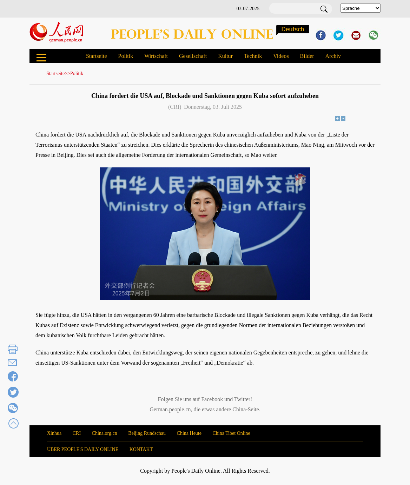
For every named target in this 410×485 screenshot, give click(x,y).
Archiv (333, 56)
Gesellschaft (193, 56)
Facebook (212, 399)
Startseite (96, 56)
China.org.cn (104, 433)
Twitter (242, 399)
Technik (253, 56)
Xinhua (54, 433)
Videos (281, 56)
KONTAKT (141, 449)
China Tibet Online (231, 433)
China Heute (189, 433)
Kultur (225, 56)
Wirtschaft (156, 56)
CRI (77, 433)
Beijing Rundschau (147, 433)
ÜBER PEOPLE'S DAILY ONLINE (82, 449)
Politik (125, 56)
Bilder (307, 56)
